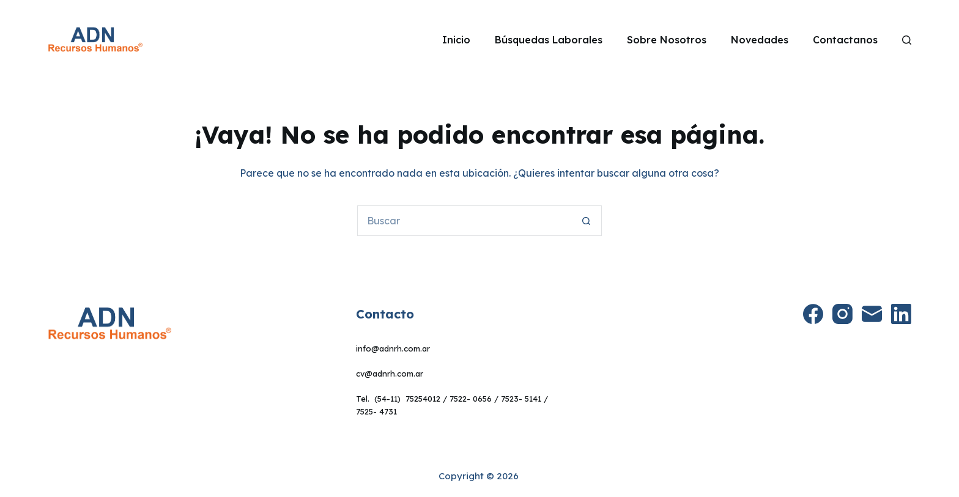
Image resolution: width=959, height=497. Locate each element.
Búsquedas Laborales (548, 40)
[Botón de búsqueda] (586, 220)
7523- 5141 (521, 398)
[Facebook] (813, 314)
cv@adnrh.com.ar (389, 373)
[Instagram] (842, 314)
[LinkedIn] (901, 314)
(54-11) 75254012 (407, 398)
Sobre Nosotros (666, 40)
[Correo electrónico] (872, 314)
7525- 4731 (376, 411)
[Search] (906, 40)
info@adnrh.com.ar (393, 348)
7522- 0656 (471, 398)
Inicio (456, 40)
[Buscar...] (464, 220)
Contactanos (845, 40)
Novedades (759, 40)
